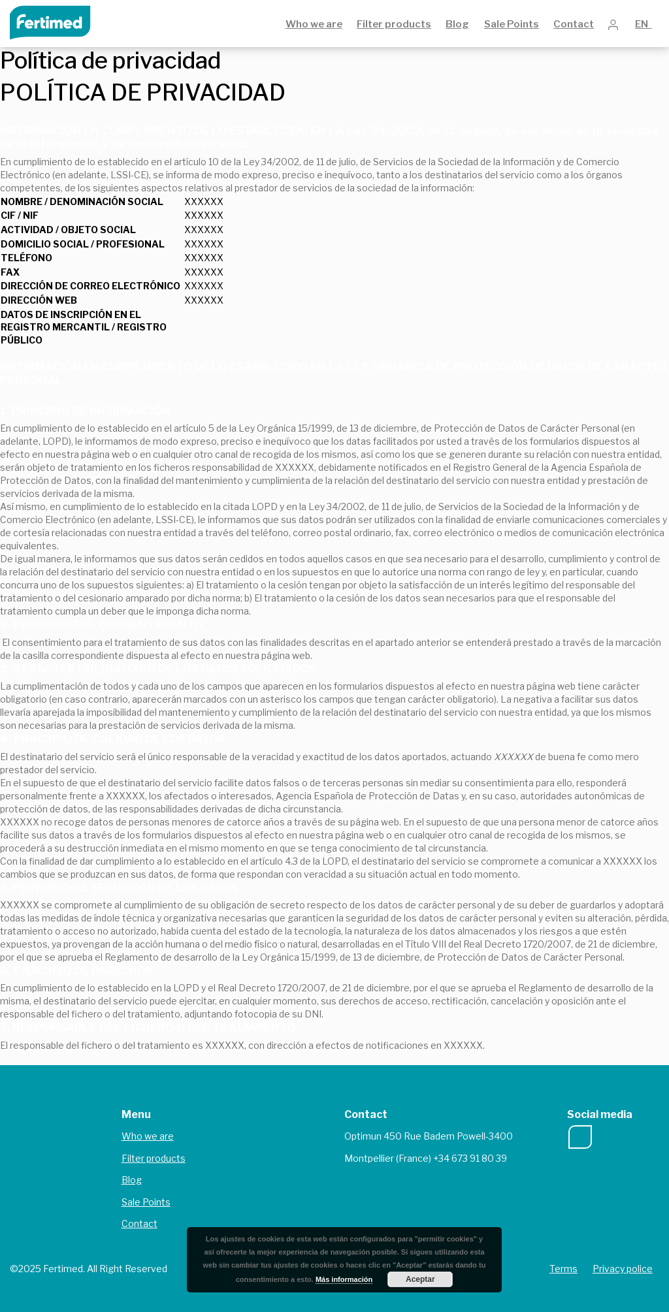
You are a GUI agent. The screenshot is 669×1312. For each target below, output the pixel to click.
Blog (457, 24)
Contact (573, 24)
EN (643, 24)
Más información (344, 1279)
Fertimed (59, 21)
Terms (563, 1268)
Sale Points (511, 24)
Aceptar (420, 1279)
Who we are (314, 24)
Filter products (394, 24)
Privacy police (623, 1268)
